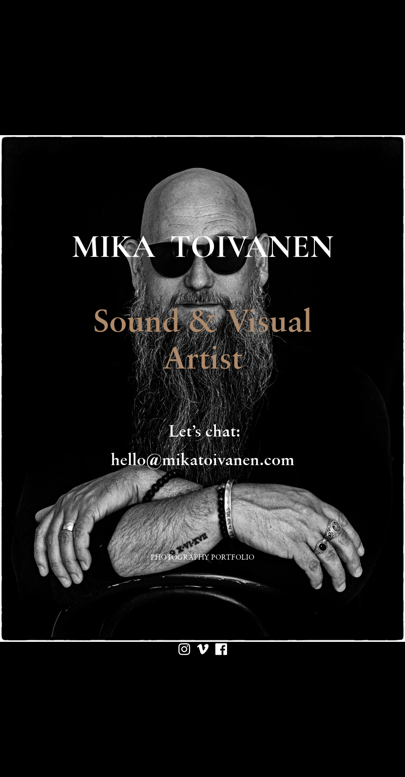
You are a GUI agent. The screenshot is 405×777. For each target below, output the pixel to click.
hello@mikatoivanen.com (203, 459)
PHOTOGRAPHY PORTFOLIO (202, 557)
